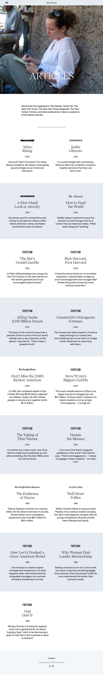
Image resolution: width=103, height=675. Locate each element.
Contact (51, 658)
